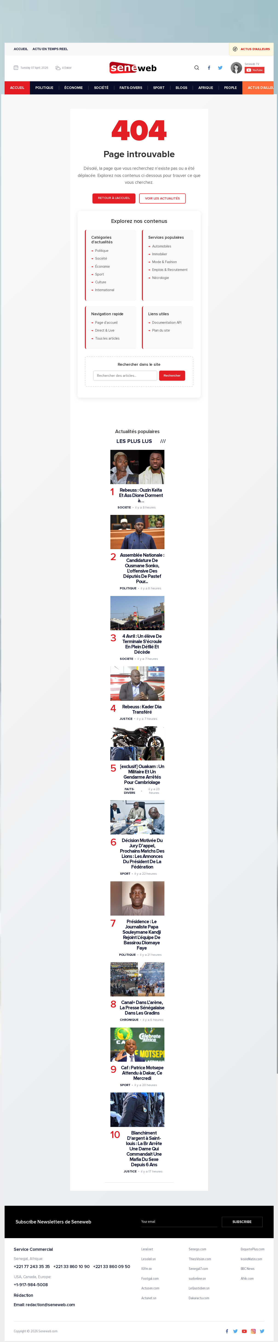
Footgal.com (150, 1279)
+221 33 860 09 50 (111, 1266)
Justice (125, 719)
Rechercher (171, 375)
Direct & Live (104, 331)
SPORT (158, 88)
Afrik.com (247, 1279)
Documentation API (166, 323)
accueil (17, 88)
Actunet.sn (148, 1298)
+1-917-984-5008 (31, 1285)
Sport (99, 274)
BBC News (247, 1269)
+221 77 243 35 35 (32, 1266)
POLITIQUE (44, 88)
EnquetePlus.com (252, 1249)
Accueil (21, 49)
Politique (101, 251)
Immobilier (159, 254)
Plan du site (161, 331)
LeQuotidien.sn (199, 1288)
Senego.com (197, 1249)
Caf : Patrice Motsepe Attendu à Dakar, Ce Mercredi (142, 1073)
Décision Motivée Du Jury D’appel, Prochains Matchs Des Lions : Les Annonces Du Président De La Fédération (142, 854)
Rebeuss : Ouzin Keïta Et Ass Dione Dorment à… (141, 495)
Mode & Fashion (164, 262)
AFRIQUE (205, 88)
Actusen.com (150, 1288)
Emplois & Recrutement (169, 270)
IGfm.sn (146, 1269)
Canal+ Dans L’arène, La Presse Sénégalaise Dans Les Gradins (142, 1008)
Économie (102, 266)
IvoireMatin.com (251, 1259)
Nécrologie (160, 278)
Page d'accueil (106, 323)
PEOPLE (230, 88)
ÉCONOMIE (73, 88)
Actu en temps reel (50, 49)
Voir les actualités (162, 198)
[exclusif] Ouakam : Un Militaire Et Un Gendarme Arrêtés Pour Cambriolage (142, 774)
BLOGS (181, 88)
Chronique (129, 1020)
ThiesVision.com (200, 1259)
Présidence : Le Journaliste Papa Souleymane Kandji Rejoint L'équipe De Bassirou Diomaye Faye (142, 935)
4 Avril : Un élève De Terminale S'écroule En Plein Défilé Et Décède (142, 644)
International (104, 290)
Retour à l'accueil (114, 198)
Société (101, 258)
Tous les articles (107, 338)
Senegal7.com (198, 1269)
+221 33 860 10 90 (71, 1266)
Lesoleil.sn (148, 1259)
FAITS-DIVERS (130, 88)
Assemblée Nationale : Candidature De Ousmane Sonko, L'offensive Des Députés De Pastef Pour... (142, 568)
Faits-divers (129, 790)
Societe (124, 507)
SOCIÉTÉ (101, 88)
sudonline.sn (197, 1279)
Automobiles (161, 246)
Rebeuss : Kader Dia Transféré (141, 709)
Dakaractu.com (199, 1298)
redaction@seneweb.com (50, 1304)
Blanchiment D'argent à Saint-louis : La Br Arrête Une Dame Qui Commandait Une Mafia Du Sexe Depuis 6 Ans (144, 1148)
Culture (100, 282)
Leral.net (147, 1249)
